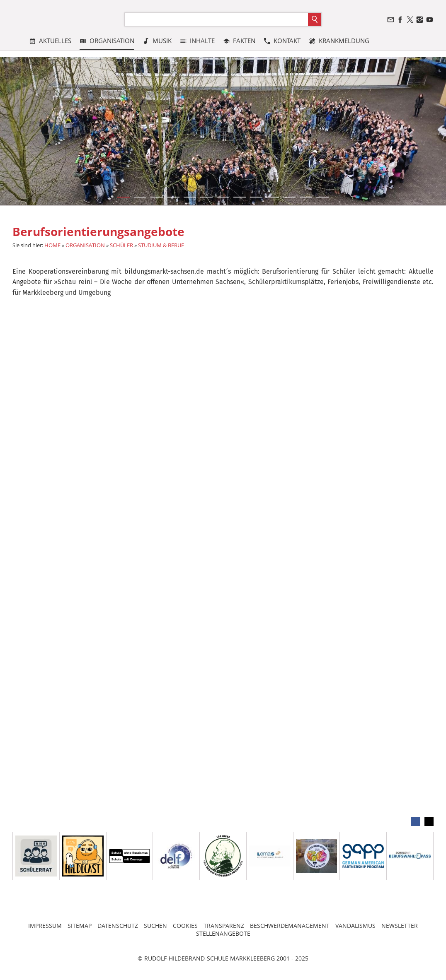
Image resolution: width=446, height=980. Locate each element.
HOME (52, 245)
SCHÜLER (121, 245)
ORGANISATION (85, 245)
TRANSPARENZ (224, 925)
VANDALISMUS (355, 925)
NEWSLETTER (399, 925)
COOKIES (185, 925)
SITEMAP (80, 925)
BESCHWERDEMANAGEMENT (290, 925)
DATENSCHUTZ (117, 925)
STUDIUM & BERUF (161, 245)
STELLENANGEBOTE (223, 933)
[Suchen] (216, 19)
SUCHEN (155, 925)
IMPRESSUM (45, 925)
